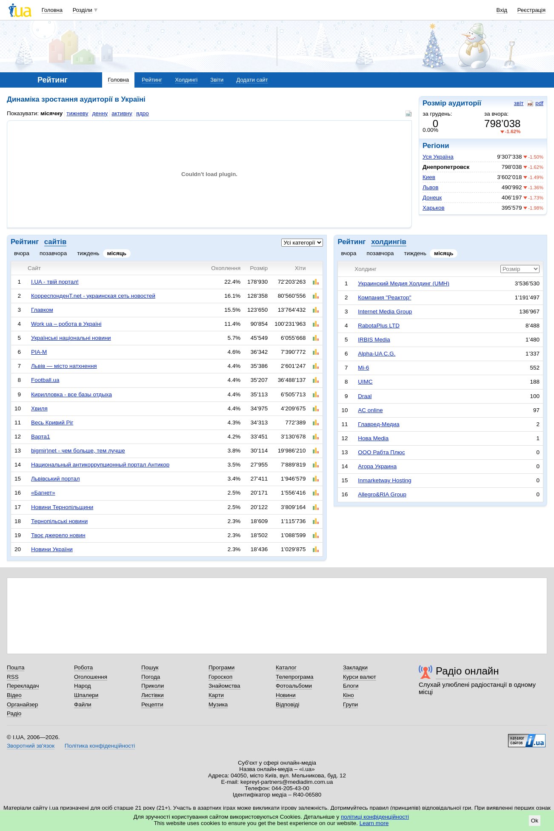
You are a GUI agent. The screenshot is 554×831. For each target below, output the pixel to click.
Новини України (52, 549)
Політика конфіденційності (100, 746)
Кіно (348, 695)
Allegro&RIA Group (382, 494)
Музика (218, 704)
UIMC (365, 382)
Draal (364, 396)
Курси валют (359, 677)
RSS (13, 677)
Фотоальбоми (294, 686)
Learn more (374, 823)
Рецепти (152, 704)
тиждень (88, 253)
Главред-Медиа (378, 424)
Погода (150, 677)
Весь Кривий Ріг (52, 422)
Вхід (502, 10)
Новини (286, 695)
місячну (51, 113)
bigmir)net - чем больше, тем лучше (78, 450)
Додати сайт (252, 80)
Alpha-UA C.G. (376, 353)
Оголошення (90, 677)
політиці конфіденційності (375, 817)
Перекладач (23, 686)
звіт (518, 103)
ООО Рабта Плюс (381, 452)
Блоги (351, 686)
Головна (52, 10)
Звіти (216, 80)
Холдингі (186, 80)
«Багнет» (43, 492)
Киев (429, 177)
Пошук (150, 667)
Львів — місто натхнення (64, 366)
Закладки (355, 667)
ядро (142, 113)
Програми (221, 667)
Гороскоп (220, 677)
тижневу (77, 113)
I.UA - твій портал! (55, 282)
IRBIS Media (374, 339)
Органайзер (22, 704)
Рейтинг (152, 80)
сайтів (55, 242)
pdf (535, 103)
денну (100, 113)
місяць (117, 253)
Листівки (152, 695)
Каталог (286, 667)
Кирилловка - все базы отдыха (71, 394)
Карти (216, 695)
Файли (82, 704)
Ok (534, 820)
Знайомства (224, 686)
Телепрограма (295, 677)
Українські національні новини (71, 338)
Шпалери (86, 695)
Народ (82, 686)
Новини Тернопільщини (62, 507)
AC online (370, 410)
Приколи (152, 686)
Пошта (15, 667)
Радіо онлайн (467, 671)
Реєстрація (531, 10)
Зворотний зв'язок (30, 746)
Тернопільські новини (59, 521)
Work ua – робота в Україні (66, 324)
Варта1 (40, 436)
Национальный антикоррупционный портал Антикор (100, 464)
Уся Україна (438, 157)
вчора (21, 253)
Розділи (82, 10)
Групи (350, 704)
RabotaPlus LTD (379, 325)
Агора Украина (377, 466)
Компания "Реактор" (384, 297)
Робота (83, 667)
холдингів (388, 242)
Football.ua (45, 380)
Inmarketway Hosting (384, 480)
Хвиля (39, 408)
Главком (42, 310)
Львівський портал (55, 478)
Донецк (432, 197)
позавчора (53, 253)
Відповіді (288, 704)
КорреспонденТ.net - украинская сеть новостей (93, 296)
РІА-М (39, 352)
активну (121, 113)
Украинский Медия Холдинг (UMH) (403, 283)
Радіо (14, 713)
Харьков (434, 208)
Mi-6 (363, 367)
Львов (430, 187)
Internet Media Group (385, 311)
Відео (14, 695)
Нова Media (373, 438)
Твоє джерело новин (58, 535)
